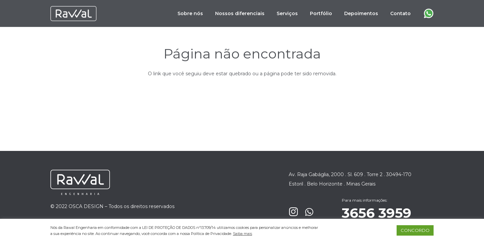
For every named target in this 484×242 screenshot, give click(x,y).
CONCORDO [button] (415, 230)
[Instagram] (293, 212)
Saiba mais (242, 233)
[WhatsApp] (309, 212)
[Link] (73, 13)
